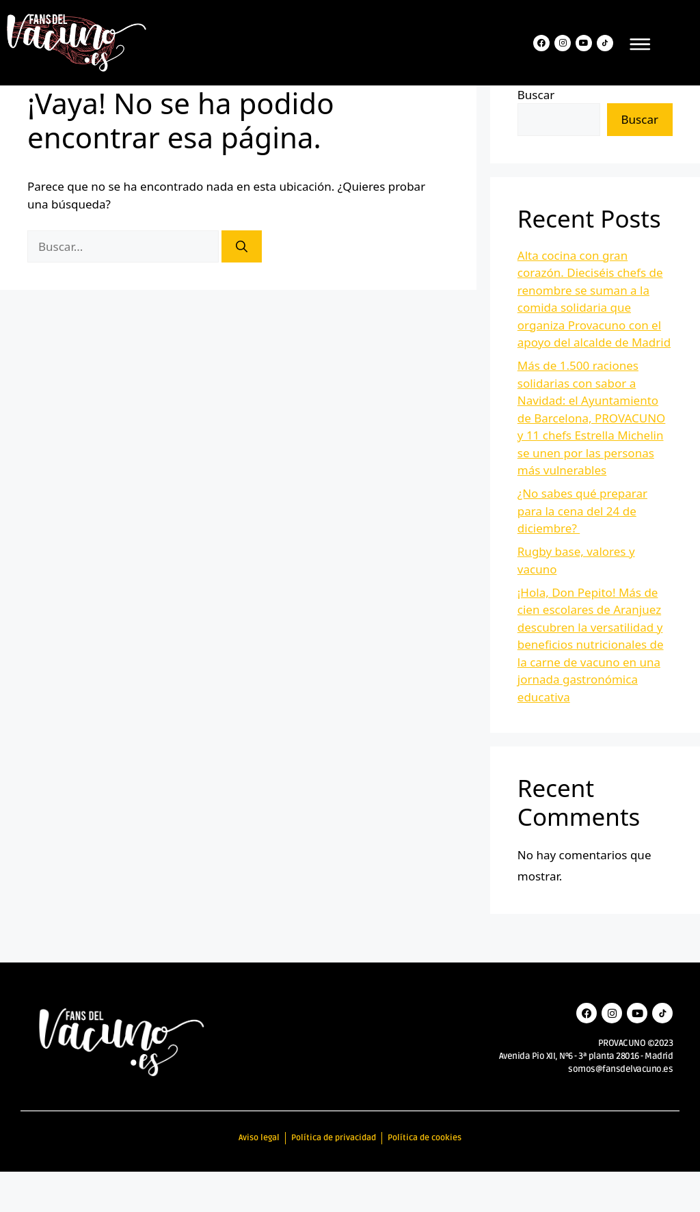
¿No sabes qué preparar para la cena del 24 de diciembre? (582, 551)
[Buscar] (241, 287)
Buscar (535, 135)
